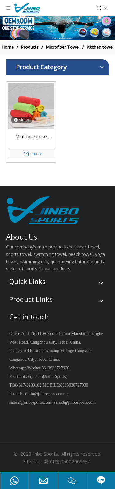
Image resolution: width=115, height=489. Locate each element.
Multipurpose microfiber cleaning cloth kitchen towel (31, 137)
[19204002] (57, 28)
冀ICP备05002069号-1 (68, 461)
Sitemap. (32, 461)
